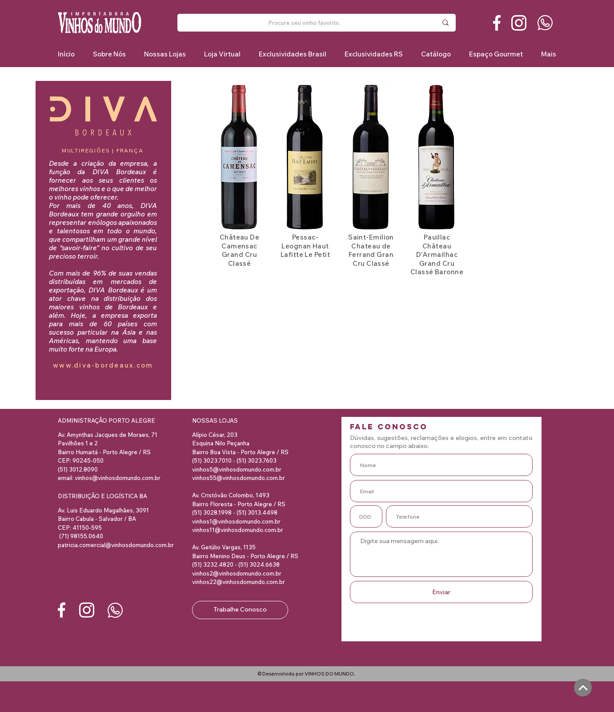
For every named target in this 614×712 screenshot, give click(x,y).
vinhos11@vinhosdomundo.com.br (237, 529)
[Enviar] (441, 592)
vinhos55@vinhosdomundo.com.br (238, 477)
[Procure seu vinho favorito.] (304, 23)
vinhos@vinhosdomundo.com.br (118, 477)
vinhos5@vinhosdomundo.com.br (236, 469)
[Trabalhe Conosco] (240, 610)
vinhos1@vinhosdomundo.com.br (236, 521)
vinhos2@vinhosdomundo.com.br (236, 573)
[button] (292, 54)
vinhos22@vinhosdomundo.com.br (238, 581)
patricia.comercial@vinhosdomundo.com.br (116, 544)
